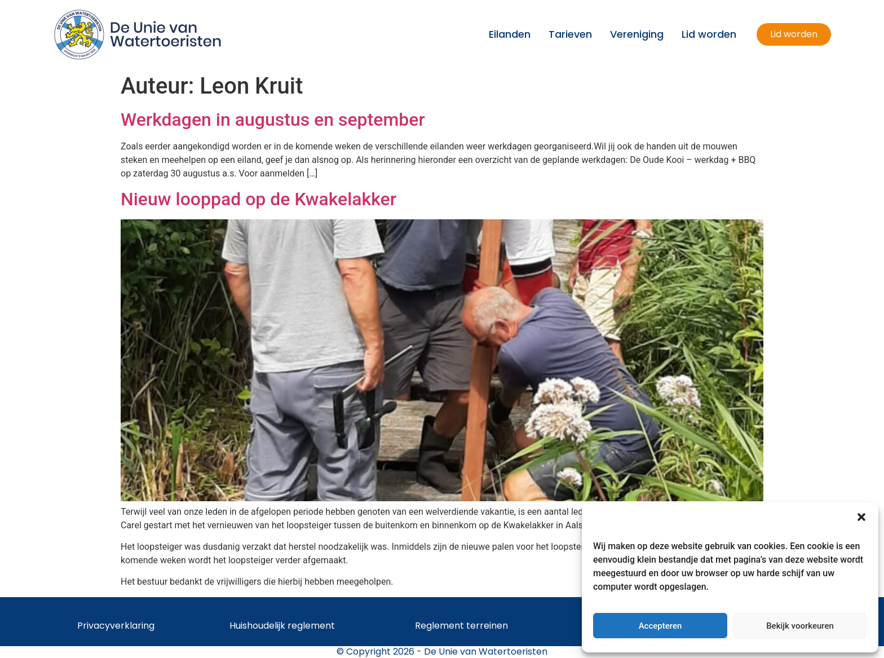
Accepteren (660, 626)
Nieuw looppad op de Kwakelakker (258, 199)
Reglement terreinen (461, 625)
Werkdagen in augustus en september (273, 119)
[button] (861, 517)
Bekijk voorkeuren (800, 626)
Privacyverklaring (115, 625)
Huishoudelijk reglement (282, 625)
